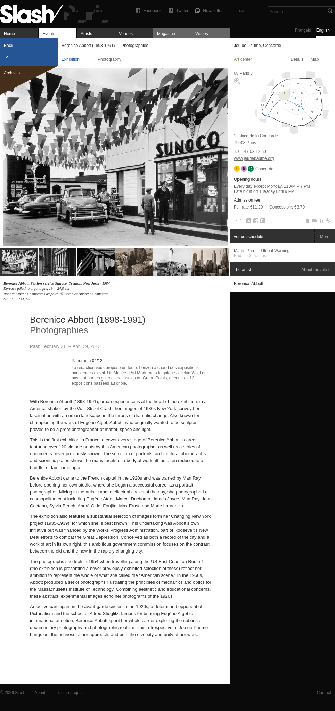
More (324, 236)
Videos (201, 33)
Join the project (69, 692)
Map (315, 59)
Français (303, 30)
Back (8, 45)
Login (240, 10)
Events (48, 33)
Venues (126, 33)
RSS (247, 222)
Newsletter (213, 10)
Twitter (182, 10)
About (39, 692)
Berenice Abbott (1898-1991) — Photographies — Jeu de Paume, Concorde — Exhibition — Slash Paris (57, 13)
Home (9, 33)
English (323, 30)
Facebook (152, 10)
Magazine (166, 33)
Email (236, 222)
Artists (86, 33)
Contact (324, 692)
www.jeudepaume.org (254, 158)
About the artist (315, 269)
